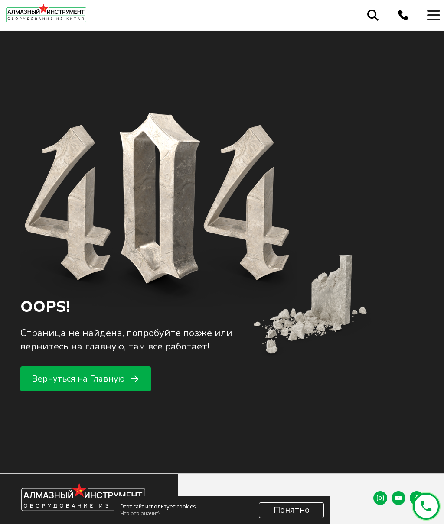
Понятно (292, 510)
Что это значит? (140, 514)
